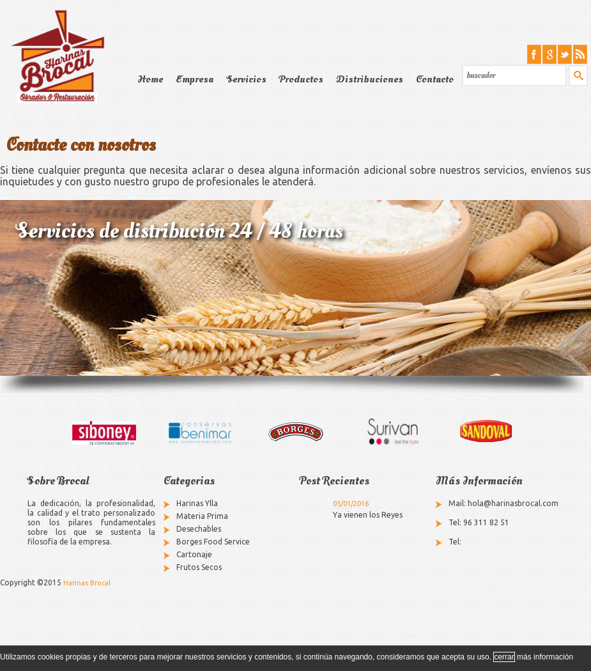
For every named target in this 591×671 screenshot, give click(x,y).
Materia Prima (202, 516)
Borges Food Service (213, 541)
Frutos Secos (199, 567)
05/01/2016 (351, 503)
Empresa (194, 79)
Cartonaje (194, 554)
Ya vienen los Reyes (368, 515)
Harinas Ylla (197, 503)
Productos (301, 79)
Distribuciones (369, 79)
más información (545, 656)
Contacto (435, 79)
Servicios (246, 79)
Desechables (198, 529)
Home (150, 79)
